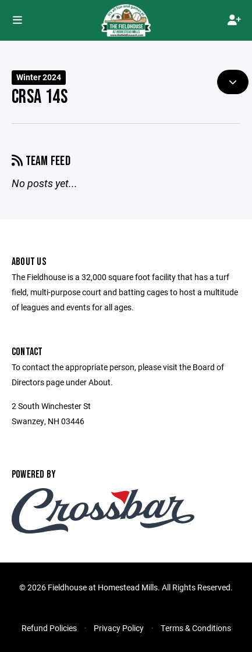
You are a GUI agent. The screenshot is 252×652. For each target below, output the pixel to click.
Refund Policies (49, 627)
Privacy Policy (119, 627)
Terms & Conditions (196, 627)
